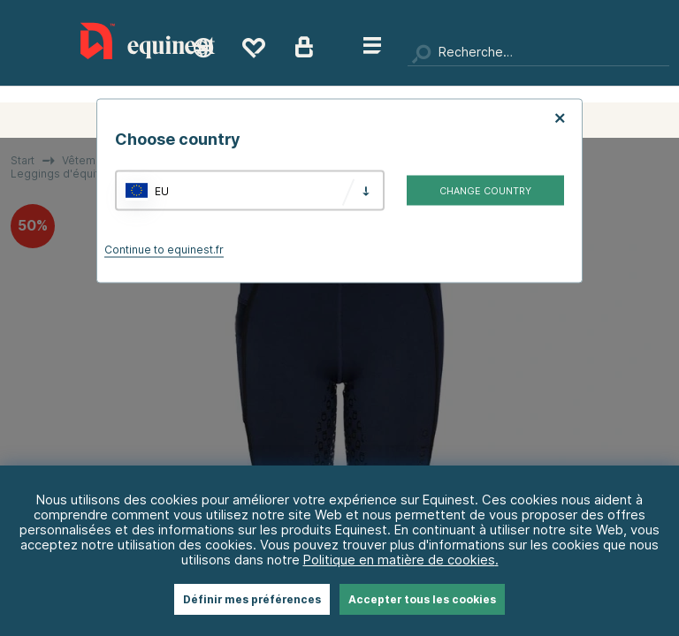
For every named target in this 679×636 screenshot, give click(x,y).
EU (162, 190)
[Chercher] (538, 53)
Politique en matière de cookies (399, 559)
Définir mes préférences (252, 599)
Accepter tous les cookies (422, 599)
